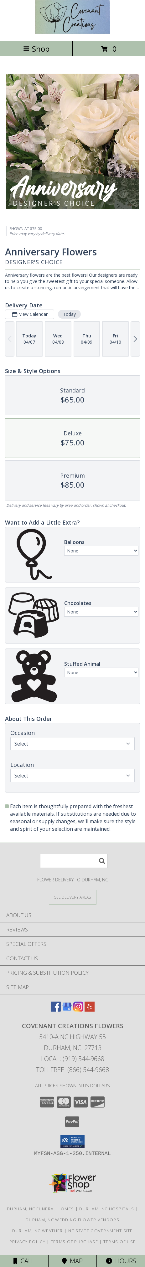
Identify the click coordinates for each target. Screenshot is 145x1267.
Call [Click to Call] (23, 1261)
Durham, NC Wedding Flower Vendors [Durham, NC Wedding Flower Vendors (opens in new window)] (72, 1220)
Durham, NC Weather (37, 1231)
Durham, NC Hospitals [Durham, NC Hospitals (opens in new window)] (106, 1209)
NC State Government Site (100, 1231)
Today (69, 314)
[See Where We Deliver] (72, 897)
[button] (72, 1141)
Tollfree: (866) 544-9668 (72, 1069)
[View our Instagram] (78, 1009)
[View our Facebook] (56, 1009)
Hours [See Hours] (121, 1261)
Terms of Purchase (74, 1241)
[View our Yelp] (90, 1009)
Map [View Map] (72, 1261)
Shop (36, 49)
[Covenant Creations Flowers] (72, 32)
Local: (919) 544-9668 (72, 1058)
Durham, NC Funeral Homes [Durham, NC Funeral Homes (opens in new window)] (40, 1209)
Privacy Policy (27, 1241)
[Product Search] (74, 861)
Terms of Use (119, 1241)
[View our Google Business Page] (67, 1009)
